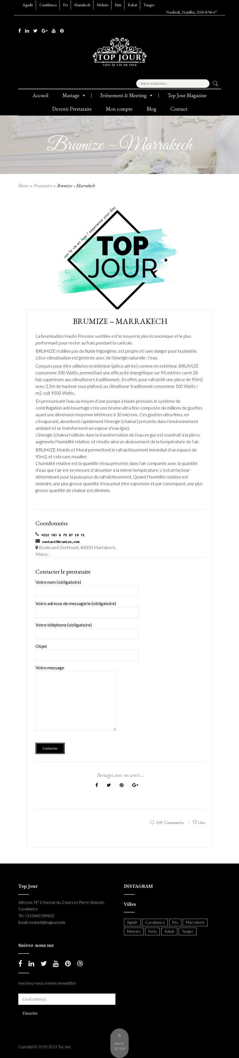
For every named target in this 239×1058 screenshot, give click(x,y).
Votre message (75, 702)
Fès (65, 4)
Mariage (74, 95)
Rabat (132, 4)
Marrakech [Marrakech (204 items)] (195, 922)
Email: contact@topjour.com (41, 922)
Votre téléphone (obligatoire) (87, 629)
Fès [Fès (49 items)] (175, 922)
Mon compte (119, 109)
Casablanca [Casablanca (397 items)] (155, 922)
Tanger (149, 4)
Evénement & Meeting (126, 95)
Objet (87, 650)
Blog (151, 109)
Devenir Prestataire (72, 109)
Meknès (102, 4)
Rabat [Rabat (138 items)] (169, 931)
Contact (178, 109)
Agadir (28, 4)
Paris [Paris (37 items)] (152, 931)
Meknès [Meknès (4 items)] (133, 931)
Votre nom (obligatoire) (87, 586)
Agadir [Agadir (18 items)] (132, 922)
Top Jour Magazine (187, 95)
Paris (118, 4)
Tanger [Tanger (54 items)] (187, 931)
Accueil (40, 95)
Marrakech (82, 4)
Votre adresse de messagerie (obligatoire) (87, 608)
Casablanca (48, 4)
